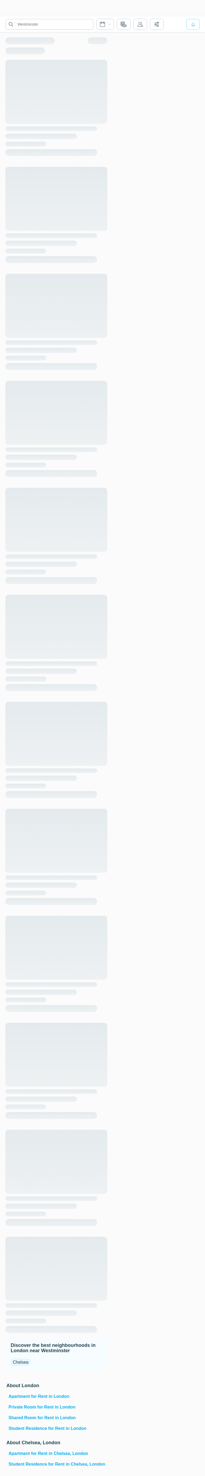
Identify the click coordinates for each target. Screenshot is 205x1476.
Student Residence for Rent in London (47, 1428)
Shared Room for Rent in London (42, 1417)
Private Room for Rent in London (42, 1407)
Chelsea (21, 1362)
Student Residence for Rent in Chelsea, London (57, 1464)
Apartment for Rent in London (39, 1396)
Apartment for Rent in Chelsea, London (48, 1453)
